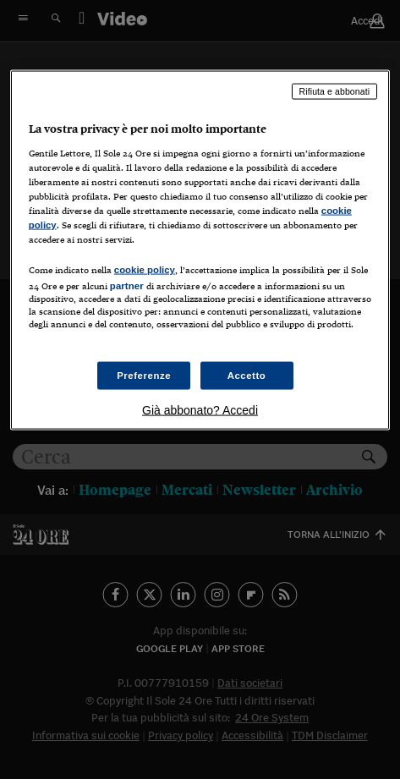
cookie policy (144, 270)
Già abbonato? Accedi (200, 410)
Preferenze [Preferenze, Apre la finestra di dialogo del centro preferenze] (144, 375)
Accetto (246, 375)
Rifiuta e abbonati (334, 91)
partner (127, 286)
